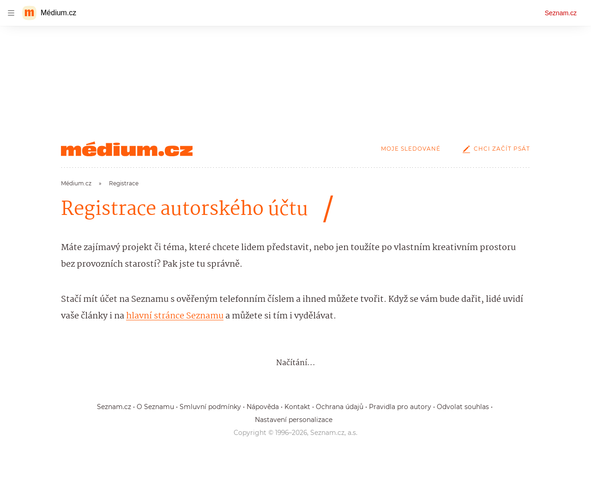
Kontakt (297, 407)
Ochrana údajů (339, 407)
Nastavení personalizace (293, 420)
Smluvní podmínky (210, 407)
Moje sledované (410, 148)
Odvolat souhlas (463, 407)
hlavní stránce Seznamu (174, 316)
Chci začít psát (494, 148)
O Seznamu (155, 407)
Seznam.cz (561, 13)
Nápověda (263, 407)
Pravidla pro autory (400, 407)
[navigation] (11, 13)
